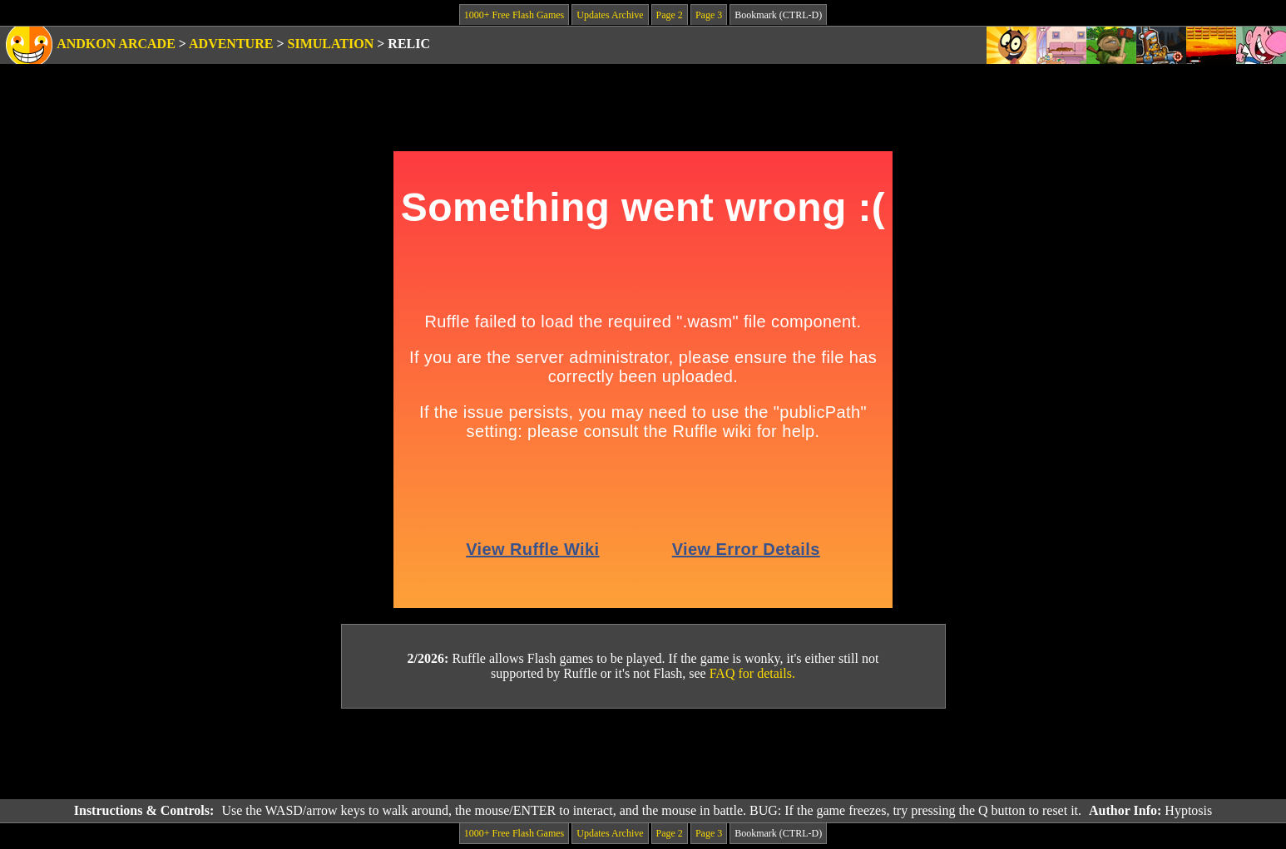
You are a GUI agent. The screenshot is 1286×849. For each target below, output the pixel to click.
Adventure (231, 44)
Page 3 (708, 15)
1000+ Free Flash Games (514, 15)
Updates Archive (609, 15)
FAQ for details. (752, 673)
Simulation (331, 44)
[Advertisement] (643, 754)
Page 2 (669, 15)
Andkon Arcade (116, 44)
